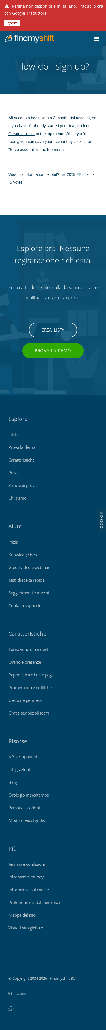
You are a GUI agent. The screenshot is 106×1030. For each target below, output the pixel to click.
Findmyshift (18, 962)
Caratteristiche (21, 460)
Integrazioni (19, 769)
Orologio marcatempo (28, 795)
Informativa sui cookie (28, 889)
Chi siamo (17, 498)
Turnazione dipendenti (28, 649)
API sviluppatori (22, 756)
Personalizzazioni (24, 807)
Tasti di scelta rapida (26, 580)
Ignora (12, 22)
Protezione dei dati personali (34, 902)
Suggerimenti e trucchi (28, 593)
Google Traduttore (29, 13)
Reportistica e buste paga (31, 675)
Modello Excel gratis (26, 820)
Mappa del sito (21, 915)
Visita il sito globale (25, 928)
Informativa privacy (26, 877)
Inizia (13, 434)
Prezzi (13, 472)
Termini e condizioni (26, 864)
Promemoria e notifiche (29, 687)
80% (83, 174)
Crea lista (53, 330)
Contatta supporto (25, 605)
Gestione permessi (25, 700)
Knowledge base (23, 554)
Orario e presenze (24, 662)
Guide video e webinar (28, 567)
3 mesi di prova (22, 485)
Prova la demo (53, 350)
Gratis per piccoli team (28, 713)
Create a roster (21, 133)
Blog (12, 782)
